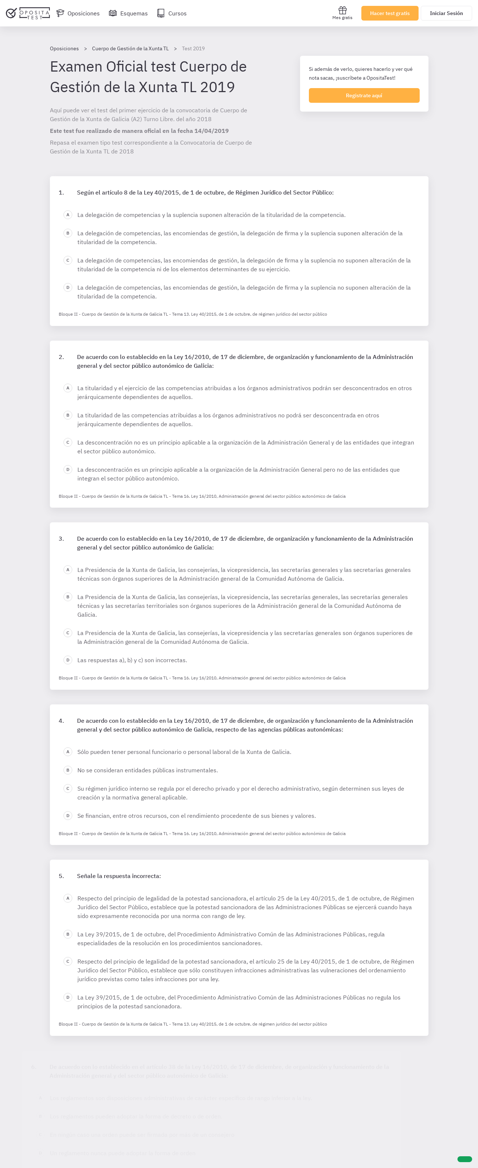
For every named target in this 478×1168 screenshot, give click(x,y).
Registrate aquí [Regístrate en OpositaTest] (364, 95)
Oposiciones (64, 48)
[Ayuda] (464, 1159)
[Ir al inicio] (28, 13)
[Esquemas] (128, 13)
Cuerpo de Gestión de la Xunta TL (130, 48)
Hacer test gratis (390, 13)
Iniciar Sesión (446, 13)
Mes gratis (342, 13)
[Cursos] (171, 13)
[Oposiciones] (77, 13)
